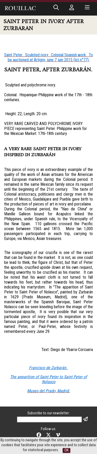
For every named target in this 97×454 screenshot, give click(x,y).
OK (66, 450)
